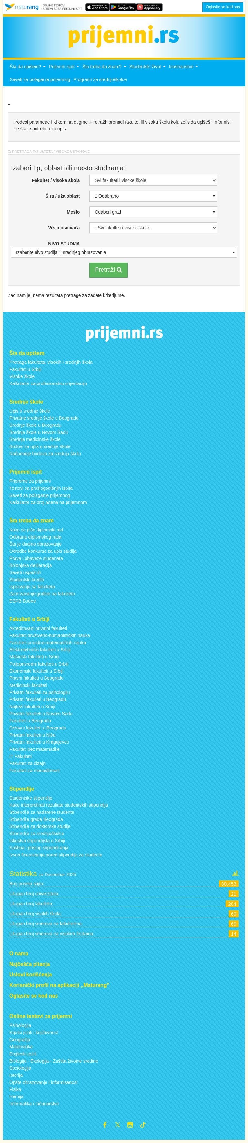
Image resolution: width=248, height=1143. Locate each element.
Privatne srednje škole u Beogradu (43, 420)
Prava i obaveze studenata (36, 560)
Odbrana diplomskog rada (35, 539)
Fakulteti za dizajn (27, 765)
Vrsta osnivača (64, 229)
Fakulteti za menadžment (34, 772)
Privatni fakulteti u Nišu (32, 737)
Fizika (15, 1091)
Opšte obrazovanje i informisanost (43, 1084)
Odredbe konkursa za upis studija (43, 553)
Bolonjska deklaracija (30, 567)
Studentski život (148, 70)
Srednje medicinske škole (35, 441)
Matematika (21, 1048)
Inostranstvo (184, 70)
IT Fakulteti (20, 758)
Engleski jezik (23, 1055)
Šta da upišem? (28, 70)
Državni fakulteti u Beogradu (37, 729)
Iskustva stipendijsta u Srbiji (37, 842)
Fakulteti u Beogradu (30, 722)
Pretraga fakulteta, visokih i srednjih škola (51, 364)
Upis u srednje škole (29, 413)
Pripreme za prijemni (30, 483)
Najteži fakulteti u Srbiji (32, 708)
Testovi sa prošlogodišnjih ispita (41, 490)
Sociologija (20, 1070)
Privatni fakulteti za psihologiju (39, 694)
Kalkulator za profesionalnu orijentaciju (48, 385)
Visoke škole (22, 378)
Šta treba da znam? (105, 70)
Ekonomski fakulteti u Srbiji (36, 673)
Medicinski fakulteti (28, 687)
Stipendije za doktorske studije (39, 828)
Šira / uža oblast (63, 198)
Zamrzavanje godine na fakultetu (42, 596)
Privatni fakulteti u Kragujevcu (39, 744)
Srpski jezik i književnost (33, 1034)
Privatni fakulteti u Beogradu (37, 701)
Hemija (16, 1098)
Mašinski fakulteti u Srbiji (34, 658)
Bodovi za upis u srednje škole (39, 448)
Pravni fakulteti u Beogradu (36, 680)
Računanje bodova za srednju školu (45, 455)
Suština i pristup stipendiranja (38, 849)
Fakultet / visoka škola (56, 182)
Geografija (19, 1041)
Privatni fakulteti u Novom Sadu (40, 715)
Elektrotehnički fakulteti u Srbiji (40, 651)
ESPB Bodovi (22, 603)
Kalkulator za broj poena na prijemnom (48, 504)
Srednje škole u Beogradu (35, 427)
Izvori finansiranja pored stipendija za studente (55, 856)
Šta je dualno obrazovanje (35, 546)
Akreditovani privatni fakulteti (38, 630)
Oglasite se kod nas (223, 7)
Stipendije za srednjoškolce (36, 835)
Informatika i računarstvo (34, 1105)
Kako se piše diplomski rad (36, 532)
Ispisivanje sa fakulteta (32, 589)
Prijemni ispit (64, 70)
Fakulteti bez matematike (34, 751)
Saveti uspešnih (25, 574)
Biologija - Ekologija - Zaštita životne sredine (53, 1062)
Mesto (73, 213)
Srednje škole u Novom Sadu (38, 434)
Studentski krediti (26, 581)
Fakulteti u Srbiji (25, 371)
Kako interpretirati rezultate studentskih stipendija (58, 807)
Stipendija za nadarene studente (41, 814)
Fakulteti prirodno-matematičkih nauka (47, 644)
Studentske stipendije (30, 800)
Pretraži (108, 271)
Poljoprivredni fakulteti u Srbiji (39, 665)
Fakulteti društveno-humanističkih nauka (49, 637)
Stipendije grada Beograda (36, 821)
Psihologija (20, 1027)
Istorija (16, 1077)
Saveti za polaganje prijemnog (40, 81)
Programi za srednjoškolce (100, 81)
